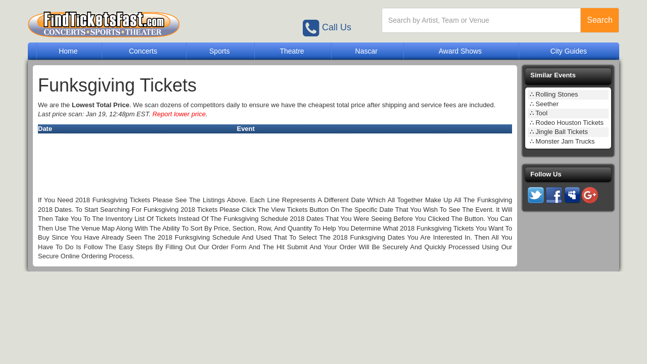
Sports (219, 51)
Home (68, 51)
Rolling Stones (557, 94)
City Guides (568, 51)
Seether (547, 104)
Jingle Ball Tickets (562, 131)
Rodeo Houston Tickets (570, 122)
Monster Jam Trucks (565, 141)
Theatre (292, 51)
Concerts (143, 51)
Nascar (366, 51)
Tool (541, 113)
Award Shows (460, 51)
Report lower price (179, 114)
